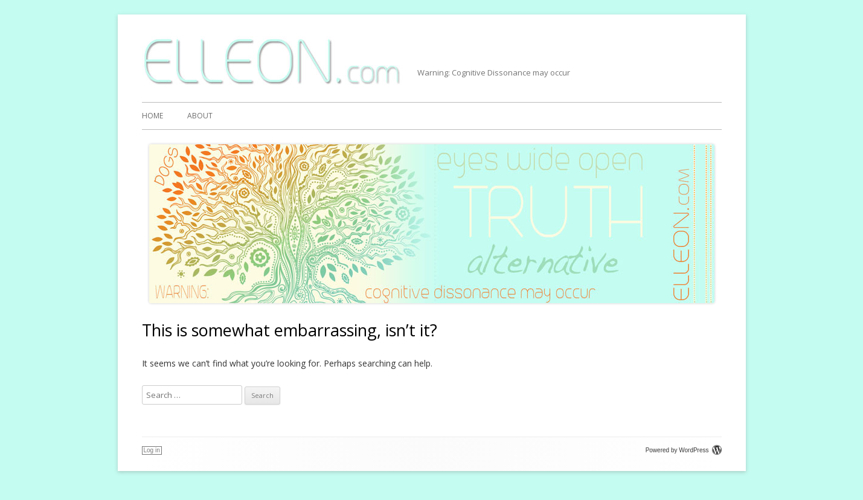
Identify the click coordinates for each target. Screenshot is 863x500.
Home (152, 116)
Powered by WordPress (684, 450)
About (200, 116)
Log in (152, 450)
